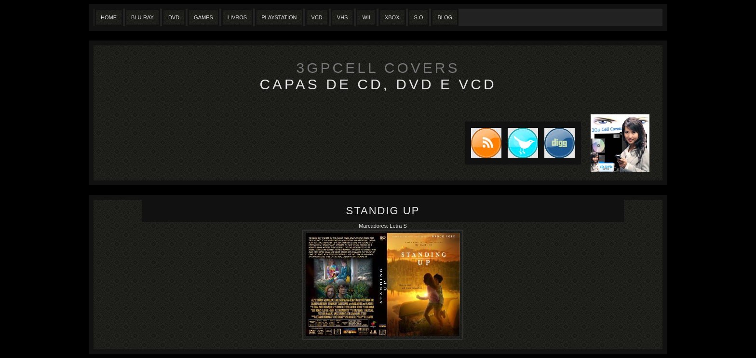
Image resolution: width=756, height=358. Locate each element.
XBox (392, 17)
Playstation (279, 17)
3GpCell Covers (378, 68)
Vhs (342, 17)
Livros (237, 17)
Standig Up (383, 211)
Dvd (173, 17)
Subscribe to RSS (483, 143)
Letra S (398, 226)
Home (109, 17)
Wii (366, 17)
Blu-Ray (142, 17)
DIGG (559, 143)
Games (203, 17)
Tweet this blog (519, 143)
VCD (317, 17)
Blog (444, 17)
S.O (418, 17)
